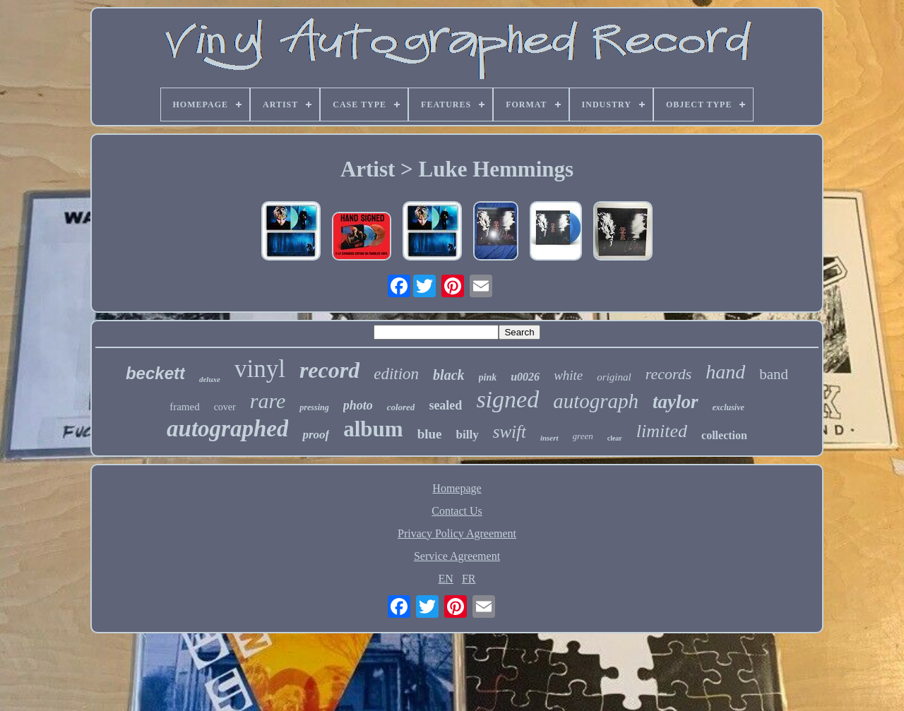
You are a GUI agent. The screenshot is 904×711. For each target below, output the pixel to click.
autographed (227, 428)
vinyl (259, 369)
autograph (595, 401)
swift (509, 431)
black (448, 375)
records (669, 374)
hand (725, 372)
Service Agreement (457, 556)
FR (469, 579)
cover (225, 407)
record (329, 370)
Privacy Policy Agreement (457, 533)
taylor (675, 401)
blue (429, 433)
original (614, 377)
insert (549, 438)
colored (401, 407)
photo (358, 405)
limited (661, 431)
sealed (445, 405)
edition (396, 374)
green (583, 436)
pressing (313, 407)
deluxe (209, 379)
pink (488, 377)
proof (315, 434)
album (373, 429)
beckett (155, 373)
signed (507, 399)
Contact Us (457, 511)
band (773, 374)
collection (724, 435)
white (568, 375)
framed (184, 406)
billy (467, 434)
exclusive (728, 407)
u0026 (525, 377)
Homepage (456, 488)
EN (446, 579)
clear (614, 438)
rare (268, 400)
